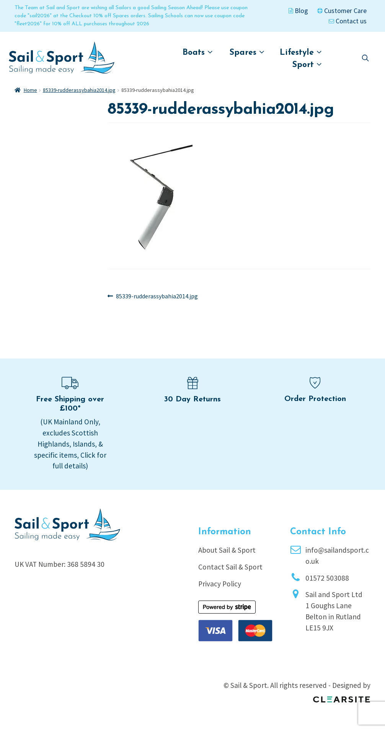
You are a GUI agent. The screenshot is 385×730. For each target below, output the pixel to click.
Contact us (348, 21)
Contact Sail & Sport (230, 566)
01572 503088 (327, 578)
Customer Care (342, 11)
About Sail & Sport (227, 550)
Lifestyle (301, 52)
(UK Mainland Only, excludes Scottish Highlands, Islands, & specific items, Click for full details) (70, 443)
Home (30, 90)
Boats (198, 52)
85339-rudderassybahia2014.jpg (79, 90)
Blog (298, 11)
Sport (307, 64)
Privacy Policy (219, 583)
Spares (247, 52)
